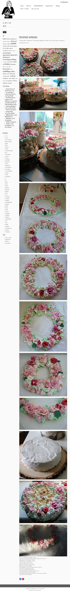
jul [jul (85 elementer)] (4, 64)
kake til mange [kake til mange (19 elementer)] (5, 66)
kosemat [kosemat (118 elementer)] (6, 69)
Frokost (7, 158)
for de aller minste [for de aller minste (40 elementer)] (8, 48)
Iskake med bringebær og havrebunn (9, 125)
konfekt (7, 187)
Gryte (6, 163)
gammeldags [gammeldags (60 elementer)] (7, 53)
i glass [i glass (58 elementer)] (15, 62)
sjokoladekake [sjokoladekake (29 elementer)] (6, 76)
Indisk (6, 174)
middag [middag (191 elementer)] (6, 71)
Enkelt (6, 148)
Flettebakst (8, 154)
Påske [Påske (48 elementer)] (4, 73)
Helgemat (7, 165)
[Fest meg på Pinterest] (10, 23)
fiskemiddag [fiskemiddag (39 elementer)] (13, 46)
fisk (6, 152)
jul (5, 180)
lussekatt (7, 198)
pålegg (7, 204)
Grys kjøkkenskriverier (33, 588)
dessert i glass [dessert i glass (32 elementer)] (6, 43)
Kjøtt (6, 185)
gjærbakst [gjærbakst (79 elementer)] (6, 55)
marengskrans (62, 40)
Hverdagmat (8, 167)
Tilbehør (7, 226)
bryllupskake (41, 40)
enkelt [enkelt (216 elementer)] (13, 44)
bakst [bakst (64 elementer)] (4, 39)
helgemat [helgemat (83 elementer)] (6, 57)
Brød (6, 145)
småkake (7, 215)
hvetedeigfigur (8, 171)
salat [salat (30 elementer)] (8, 73)
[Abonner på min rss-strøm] (4, 23)
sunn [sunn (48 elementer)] (10, 78)
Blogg (58, 6)
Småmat (7, 217)
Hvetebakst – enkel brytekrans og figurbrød (10, 94)
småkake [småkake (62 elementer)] (13, 76)
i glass (6, 172)
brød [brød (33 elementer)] (15, 39)
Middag (7, 200)
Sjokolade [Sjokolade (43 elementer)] (12, 73)
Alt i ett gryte (8, 139)
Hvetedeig (7, 169)
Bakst (6, 143)
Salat (6, 209)
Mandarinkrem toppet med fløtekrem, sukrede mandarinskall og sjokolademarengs (11, 101)
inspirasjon (7, 176)
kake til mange (55, 40)
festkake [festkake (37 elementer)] (5, 46)
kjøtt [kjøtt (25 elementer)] (10, 66)
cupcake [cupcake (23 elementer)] (4, 41)
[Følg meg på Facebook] (6, 23)
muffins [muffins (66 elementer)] (12, 71)
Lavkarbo (7, 196)
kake (6, 182)
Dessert (7, 147)
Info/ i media (24, 8)
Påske (6, 206)
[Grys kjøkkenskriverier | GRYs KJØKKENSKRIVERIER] (8, 9)
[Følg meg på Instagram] (8, 23)
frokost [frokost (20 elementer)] (14, 50)
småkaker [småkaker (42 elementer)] (5, 78)
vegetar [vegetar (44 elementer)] (10, 83)
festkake (47, 40)
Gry (27, 42)
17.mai (6, 137)
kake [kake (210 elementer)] (7, 64)
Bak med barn (8, 141)
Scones (6, 211)
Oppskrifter (49, 6)
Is (5, 178)
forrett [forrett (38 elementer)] (10, 50)
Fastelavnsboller (9, 150)
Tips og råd (35, 8)
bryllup (37, 40)
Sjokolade (7, 213)
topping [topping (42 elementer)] (5, 83)
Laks (6, 193)
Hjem (22, 6)
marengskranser (22, 42)
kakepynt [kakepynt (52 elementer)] (13, 64)
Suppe (6, 224)
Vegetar (7, 230)
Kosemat (7, 189)
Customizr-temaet (37, 590)
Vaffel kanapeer (11, 122)
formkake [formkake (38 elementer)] (5, 50)
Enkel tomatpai (11, 109)
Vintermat (7, 231)
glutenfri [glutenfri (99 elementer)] (14, 55)
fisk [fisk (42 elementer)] (9, 46)
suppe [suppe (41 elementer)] (13, 78)
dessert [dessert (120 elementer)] (14, 41)
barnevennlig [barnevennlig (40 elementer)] (10, 39)
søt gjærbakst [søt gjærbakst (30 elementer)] (9, 80)
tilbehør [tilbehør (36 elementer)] (15, 80)
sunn (6, 222)
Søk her (28, 6)
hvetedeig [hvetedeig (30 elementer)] (10, 61)
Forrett (7, 156)
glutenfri (7, 161)
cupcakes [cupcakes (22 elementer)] (8, 41)
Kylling (6, 191)
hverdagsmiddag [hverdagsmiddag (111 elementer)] (9, 59)
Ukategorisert (8, 228)
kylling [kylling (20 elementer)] (11, 69)
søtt (6, 220)
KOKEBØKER (38, 6)
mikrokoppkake (8, 202)
